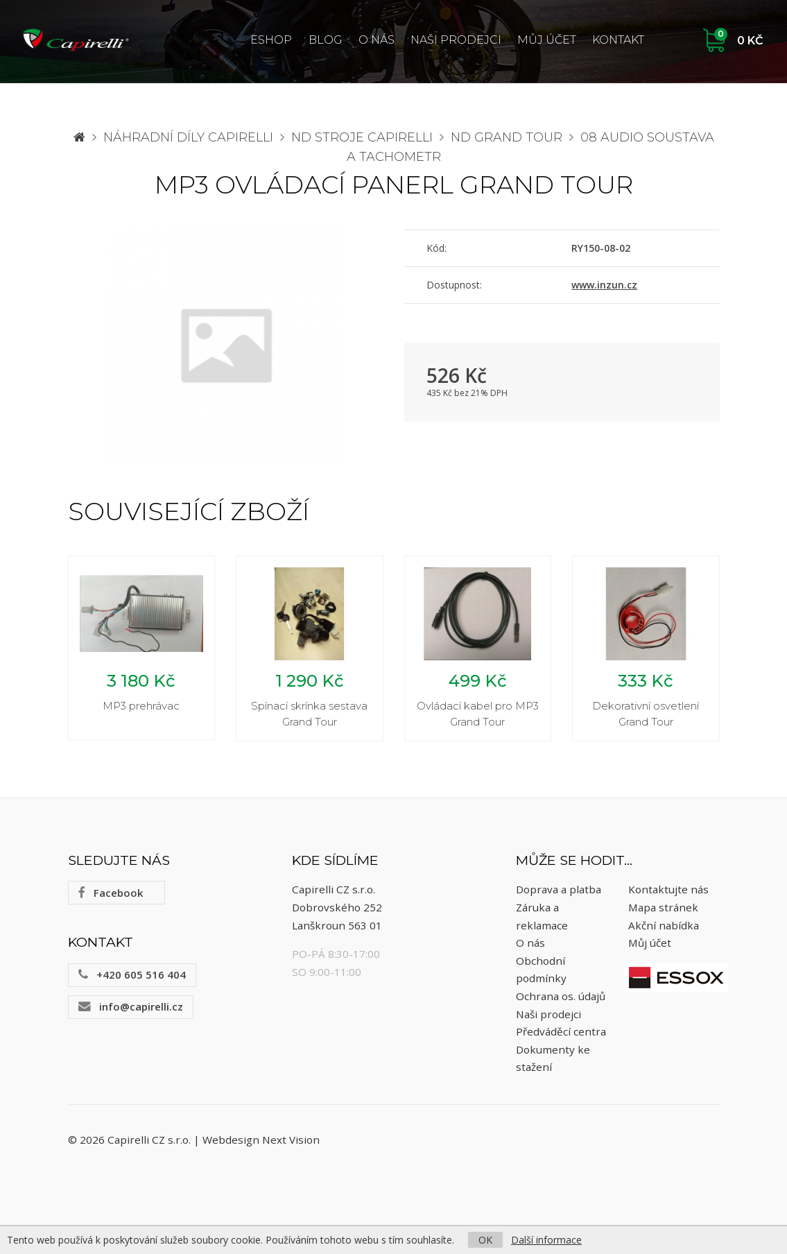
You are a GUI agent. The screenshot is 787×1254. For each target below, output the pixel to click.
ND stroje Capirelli (362, 137)
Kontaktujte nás (668, 890)
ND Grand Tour (506, 137)
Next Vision (291, 1140)
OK (485, 1239)
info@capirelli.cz (130, 1006)
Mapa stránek (663, 907)
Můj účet (546, 39)
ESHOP (271, 39)
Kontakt (618, 39)
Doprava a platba (558, 890)
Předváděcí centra (561, 1031)
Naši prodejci (455, 39)
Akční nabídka (663, 925)
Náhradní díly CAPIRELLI (188, 137)
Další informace (546, 1239)
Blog (326, 39)
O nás (376, 39)
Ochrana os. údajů (560, 996)
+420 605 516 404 (132, 974)
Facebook (110, 893)
